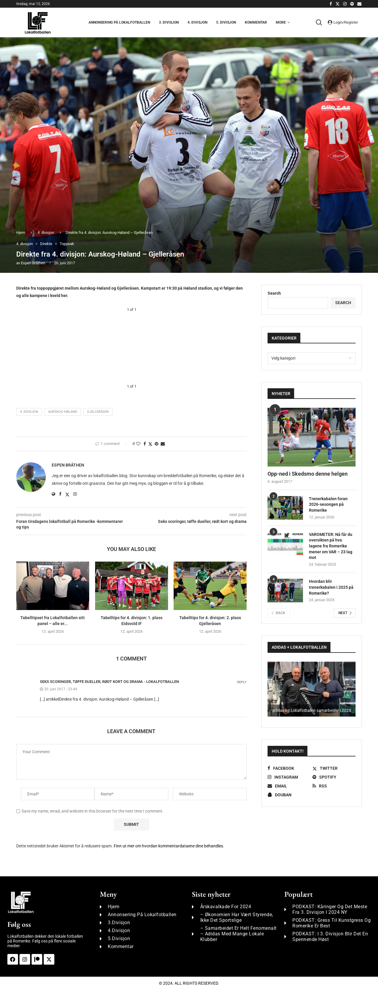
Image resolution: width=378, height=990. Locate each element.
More (281, 22)
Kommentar (256, 22)
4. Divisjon (197, 22)
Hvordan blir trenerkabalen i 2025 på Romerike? (331, 587)
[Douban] (289, 795)
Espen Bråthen (33, 263)
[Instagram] (345, 3)
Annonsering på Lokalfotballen (119, 22)
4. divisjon (46, 232)
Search (274, 293)
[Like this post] (138, 443)
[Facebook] (330, 3)
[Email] (359, 3)
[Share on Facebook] (145, 443)
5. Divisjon (226, 22)
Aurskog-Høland (62, 412)
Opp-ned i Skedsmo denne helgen (308, 474)
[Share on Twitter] (150, 443)
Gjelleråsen (98, 412)
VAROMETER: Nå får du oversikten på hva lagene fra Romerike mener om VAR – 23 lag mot (330, 546)
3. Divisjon (169, 22)
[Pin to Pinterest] (156, 443)
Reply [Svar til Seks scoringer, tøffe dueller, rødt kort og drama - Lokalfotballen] (242, 682)
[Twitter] (337, 3)
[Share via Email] (163, 443)
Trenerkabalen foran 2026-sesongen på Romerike (328, 504)
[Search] (320, 22)
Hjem (20, 232)
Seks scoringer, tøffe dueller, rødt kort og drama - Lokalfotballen (109, 681)
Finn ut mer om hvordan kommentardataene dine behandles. (169, 846)
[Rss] (334, 786)
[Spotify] (352, 3)
